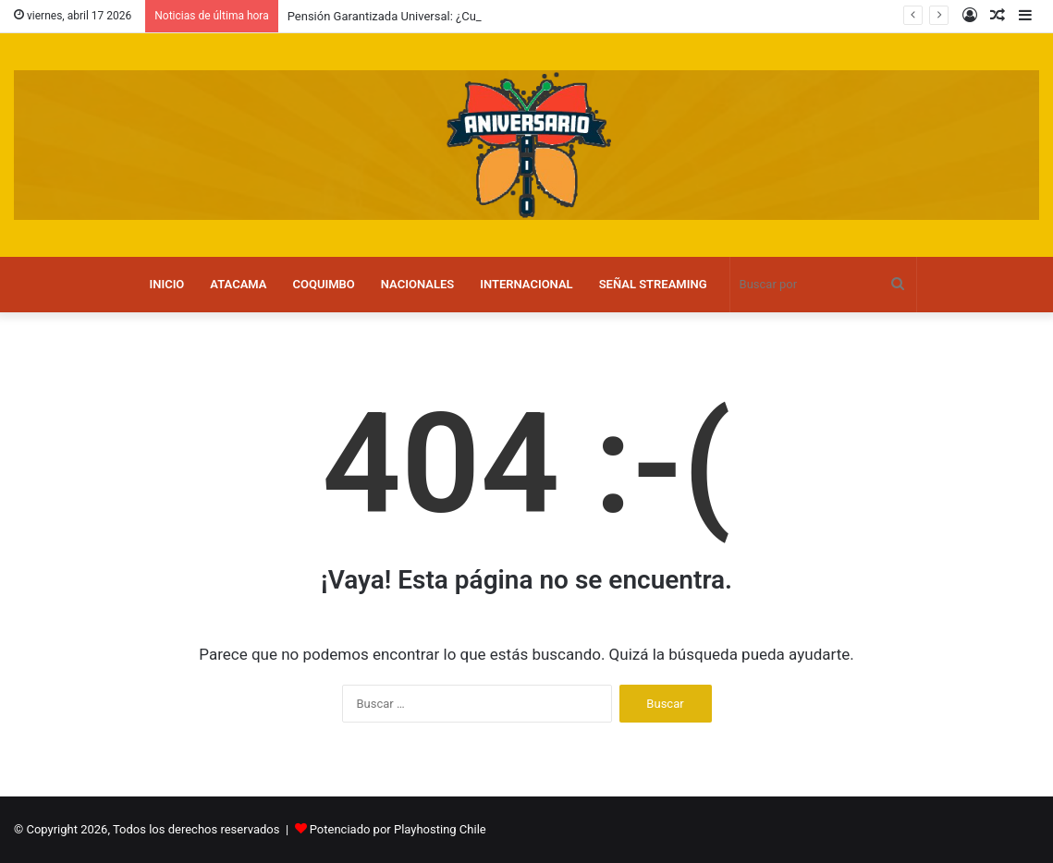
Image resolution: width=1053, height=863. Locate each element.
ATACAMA (238, 284)
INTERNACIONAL (526, 284)
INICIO (166, 284)
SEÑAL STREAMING (653, 284)
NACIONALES (417, 284)
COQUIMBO (324, 284)
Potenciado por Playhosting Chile (398, 829)
